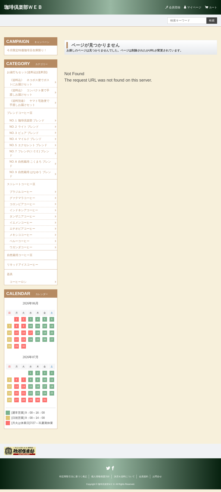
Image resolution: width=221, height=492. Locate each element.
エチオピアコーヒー (22, 230)
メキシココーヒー (21, 236)
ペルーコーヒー (19, 242)
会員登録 (174, 7)
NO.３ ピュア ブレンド (24, 133)
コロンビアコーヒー (22, 205)
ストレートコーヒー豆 (21, 185)
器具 (10, 276)
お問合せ (157, 479)
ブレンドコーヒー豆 (19, 113)
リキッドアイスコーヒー (22, 266)
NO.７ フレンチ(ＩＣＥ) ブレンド (29, 154)
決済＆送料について (124, 479)
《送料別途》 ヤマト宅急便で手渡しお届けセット (29, 103)
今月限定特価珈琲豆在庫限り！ (27, 50)
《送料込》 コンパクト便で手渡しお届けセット (29, 93)
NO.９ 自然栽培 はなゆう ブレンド (30, 175)
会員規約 (143, 479)
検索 (212, 20)
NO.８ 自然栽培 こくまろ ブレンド (30, 165)
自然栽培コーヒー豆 (19, 257)
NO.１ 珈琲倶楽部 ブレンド (27, 121)
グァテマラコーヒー (22, 199)
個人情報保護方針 (100, 479)
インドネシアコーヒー (24, 211)
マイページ (194, 7)
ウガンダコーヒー (21, 249)
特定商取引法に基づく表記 (73, 479)
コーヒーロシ (18, 284)
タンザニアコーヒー (22, 218)
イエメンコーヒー (21, 224)
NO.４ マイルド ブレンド (26, 139)
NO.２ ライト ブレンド (24, 127)
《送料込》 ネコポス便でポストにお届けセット (29, 82)
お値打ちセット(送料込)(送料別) (27, 72)
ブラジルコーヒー (21, 193)
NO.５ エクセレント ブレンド (28, 146)
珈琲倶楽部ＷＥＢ (24, 7)
